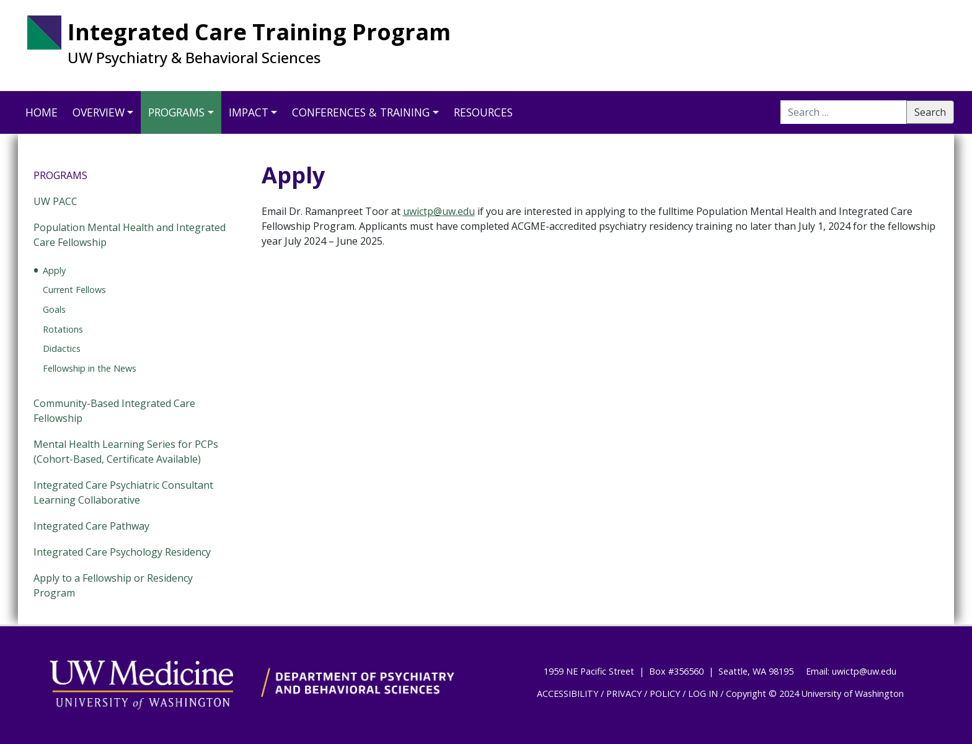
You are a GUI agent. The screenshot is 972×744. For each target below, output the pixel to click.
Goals (54, 309)
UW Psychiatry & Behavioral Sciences (194, 57)
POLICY (665, 693)
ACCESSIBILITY (567, 693)
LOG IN (703, 693)
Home (41, 112)
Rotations (63, 329)
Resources (483, 112)
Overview (99, 112)
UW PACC (55, 201)
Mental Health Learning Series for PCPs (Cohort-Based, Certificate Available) (125, 451)
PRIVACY (624, 693)
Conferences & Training (361, 112)
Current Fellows (74, 289)
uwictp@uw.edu (439, 211)
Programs (176, 112)
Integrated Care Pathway (91, 526)
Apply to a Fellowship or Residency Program (113, 585)
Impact (248, 112)
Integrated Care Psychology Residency (122, 552)
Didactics (62, 348)
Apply (54, 270)
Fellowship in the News (89, 368)
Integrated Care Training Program (259, 32)
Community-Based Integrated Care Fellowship (114, 410)
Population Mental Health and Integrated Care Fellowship (129, 235)
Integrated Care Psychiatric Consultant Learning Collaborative (123, 492)
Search (930, 112)
